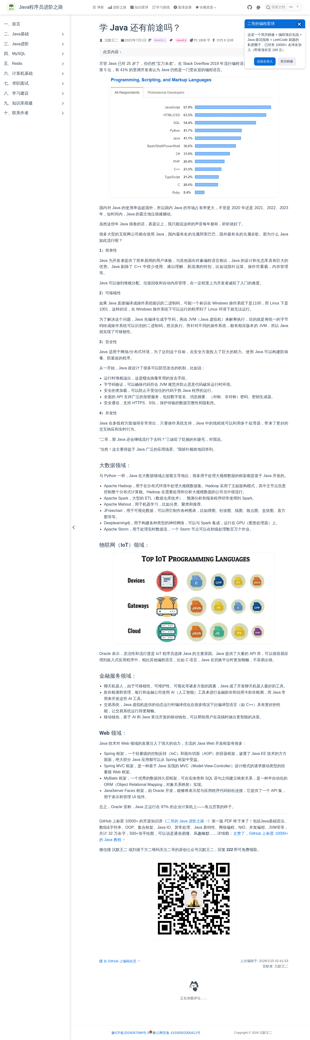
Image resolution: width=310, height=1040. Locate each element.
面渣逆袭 (183, 7)
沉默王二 (111, 40)
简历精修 (286, 61)
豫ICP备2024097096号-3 (130, 1033)
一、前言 (12, 24)
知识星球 (139, 7)
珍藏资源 (205, 7)
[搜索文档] (283, 7)
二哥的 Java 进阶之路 (185, 821)
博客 (98, 7)
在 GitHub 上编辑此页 (117, 961)
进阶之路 (117, 7)
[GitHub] (250, 7)
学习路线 (161, 7)
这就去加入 (265, 61)
